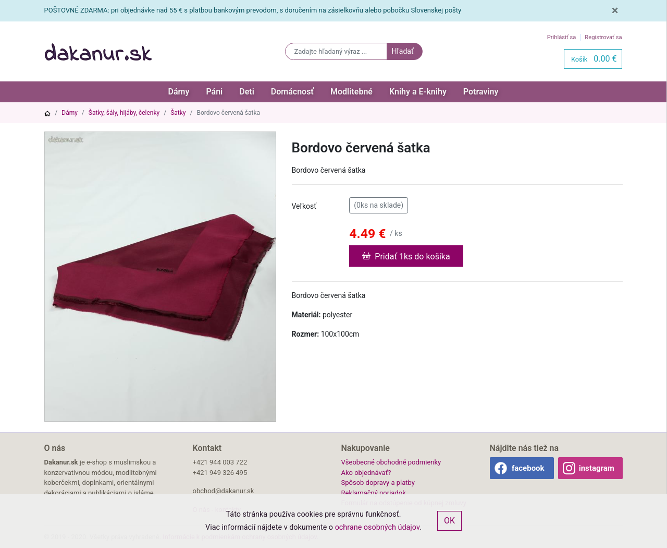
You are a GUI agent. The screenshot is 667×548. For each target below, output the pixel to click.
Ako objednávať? (366, 472)
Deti (246, 92)
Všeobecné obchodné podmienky (391, 462)
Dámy (179, 92)
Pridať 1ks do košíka (406, 255)
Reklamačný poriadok (373, 493)
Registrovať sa (603, 37)
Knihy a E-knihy (418, 92)
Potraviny (481, 92)
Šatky (178, 112)
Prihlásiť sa (561, 37)
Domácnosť (292, 92)
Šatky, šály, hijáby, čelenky (124, 112)
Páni (214, 92)
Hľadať (402, 51)
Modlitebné (351, 92)
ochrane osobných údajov (377, 527)
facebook (528, 468)
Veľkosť (304, 206)
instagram (596, 468)
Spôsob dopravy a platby (378, 482)
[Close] (615, 10)
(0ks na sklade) (378, 204)
